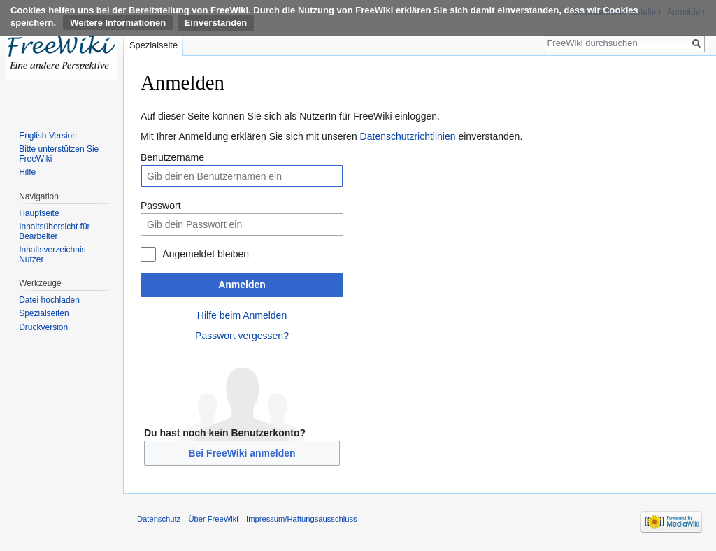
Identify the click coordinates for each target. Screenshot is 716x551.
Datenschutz (158, 519)
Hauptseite (39, 213)
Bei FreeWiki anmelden (241, 453)
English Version (48, 136)
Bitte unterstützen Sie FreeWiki (59, 154)
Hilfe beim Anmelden (242, 315)
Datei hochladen (49, 300)
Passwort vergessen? (242, 335)
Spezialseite (153, 45)
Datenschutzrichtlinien (408, 136)
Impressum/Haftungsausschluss (301, 519)
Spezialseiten (44, 313)
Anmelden (242, 284)
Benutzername (172, 157)
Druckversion (43, 327)
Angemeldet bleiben (205, 253)
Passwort (161, 205)
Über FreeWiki (213, 519)
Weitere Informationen (118, 22)
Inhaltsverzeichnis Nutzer (52, 254)
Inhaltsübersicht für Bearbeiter (54, 231)
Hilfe (27, 172)
